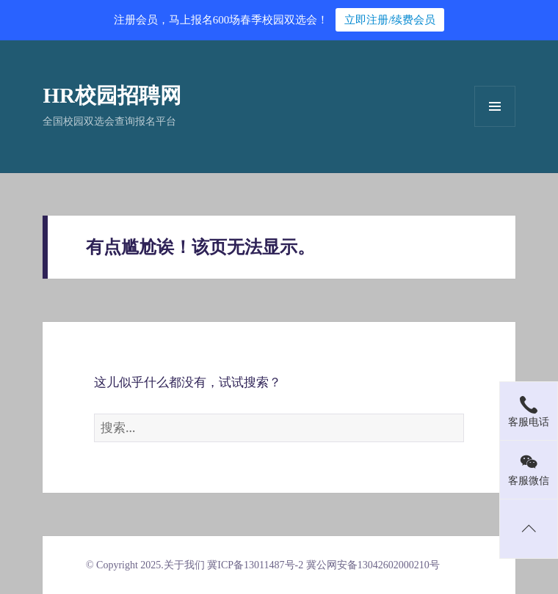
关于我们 (184, 565)
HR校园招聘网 (112, 95)
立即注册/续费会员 (389, 20)
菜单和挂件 (494, 106)
